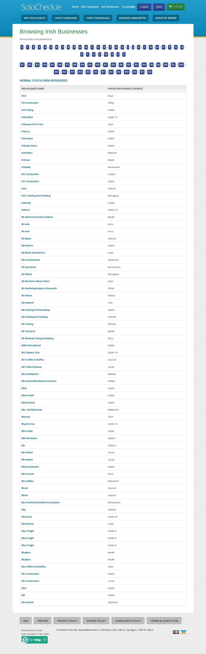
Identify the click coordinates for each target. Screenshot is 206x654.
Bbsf (24, 588)
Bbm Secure (28, 473)
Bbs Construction (30, 573)
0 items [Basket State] (176, 6)
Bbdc (24, 388)
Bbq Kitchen (28, 523)
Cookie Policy (96, 620)
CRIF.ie (122, 630)
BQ (80, 71)
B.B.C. (24, 188)
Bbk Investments (30, 466)
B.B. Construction (30, 174)
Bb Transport (28, 331)
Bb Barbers (27, 245)
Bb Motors (27, 295)
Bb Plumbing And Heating (34, 316)
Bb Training (27, 324)
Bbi (23, 445)
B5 (52, 64)
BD (113, 64)
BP (72, 71)
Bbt (23, 595)
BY (142, 71)
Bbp (24, 509)
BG (136, 64)
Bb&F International (31, 345)
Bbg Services (28, 423)
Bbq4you (26, 552)
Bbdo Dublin (28, 395)
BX (134, 71)
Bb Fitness (27, 274)
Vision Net (72, 630)
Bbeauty (26, 416)
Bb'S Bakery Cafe (30, 352)
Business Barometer (132, 18)
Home (75, 6)
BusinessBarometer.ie (89, 630)
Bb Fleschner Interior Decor (36, 281)
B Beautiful (27, 117)
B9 (82, 64)
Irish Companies (90, 6)
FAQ (25, 620)
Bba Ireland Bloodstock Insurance (39, 381)
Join (159, 7)
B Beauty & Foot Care (32, 124)
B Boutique (27, 138)
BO (64, 71)
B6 (59, 64)
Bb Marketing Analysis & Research (39, 288)
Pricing (42, 620)
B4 (44, 64)
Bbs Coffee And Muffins (34, 566)
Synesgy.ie (131, 630)
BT (103, 71)
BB (97, 64)
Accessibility (128, 6)
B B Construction (30, 102)
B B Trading (27, 109)
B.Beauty (26, 202)
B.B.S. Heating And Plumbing (36, 195)
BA (90, 64)
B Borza (26, 131)
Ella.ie (150, 630)
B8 (74, 64)
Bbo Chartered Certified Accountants (40, 502)
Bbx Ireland (27, 602)
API (114, 630)
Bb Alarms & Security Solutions (37, 217)
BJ (158, 64)
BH (144, 64)
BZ (149, 71)
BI (151, 64)
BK (165, 64)
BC (105, 64)
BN (56, 71)
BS (95, 71)
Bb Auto (26, 224)
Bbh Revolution (29, 438)
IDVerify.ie (106, 630)
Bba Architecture (30, 374)
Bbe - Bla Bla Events (32, 409)
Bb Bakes (26, 238)
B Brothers (27, 152)
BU (111, 71)
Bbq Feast (27, 516)
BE (121, 64)
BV (118, 71)
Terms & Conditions (164, 620)
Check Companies (65, 18)
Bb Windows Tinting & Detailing (37, 338)
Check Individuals (98, 18)
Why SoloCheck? (34, 18)
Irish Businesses (110, 6)
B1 (22, 64)
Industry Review (165, 18)
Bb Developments (31, 259)
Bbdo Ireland (28, 402)
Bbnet (25, 488)
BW (127, 71)
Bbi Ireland (27, 452)
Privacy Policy (67, 620)
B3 (37, 64)
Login (144, 7)
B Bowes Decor (29, 145)
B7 (67, 64)
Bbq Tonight (28, 530)
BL (173, 64)
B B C (24, 95)
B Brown (26, 159)
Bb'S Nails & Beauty (32, 366)
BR (88, 71)
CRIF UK (142, 630)
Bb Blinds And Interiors (33, 252)
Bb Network (27, 302)
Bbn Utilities (28, 481)
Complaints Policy (128, 620)
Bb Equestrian (29, 267)
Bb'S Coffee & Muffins (33, 359)
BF (128, 64)
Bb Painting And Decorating (36, 309)
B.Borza (26, 209)
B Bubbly (26, 167)
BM (181, 64)
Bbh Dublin (27, 431)
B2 (29, 64)
